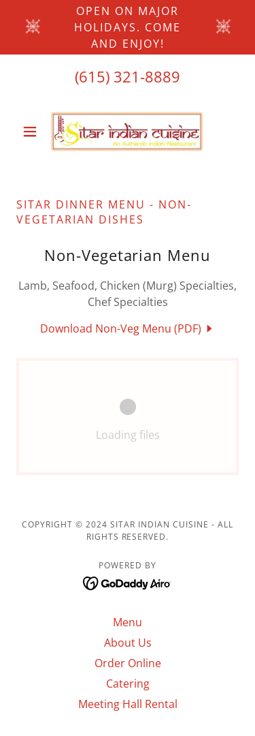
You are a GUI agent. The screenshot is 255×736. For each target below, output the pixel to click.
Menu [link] (127, 622)
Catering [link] (128, 683)
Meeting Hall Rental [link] (127, 703)
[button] (33, 131)
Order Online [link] (128, 663)
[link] (127, 131)
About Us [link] (128, 642)
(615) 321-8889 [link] (127, 76)
